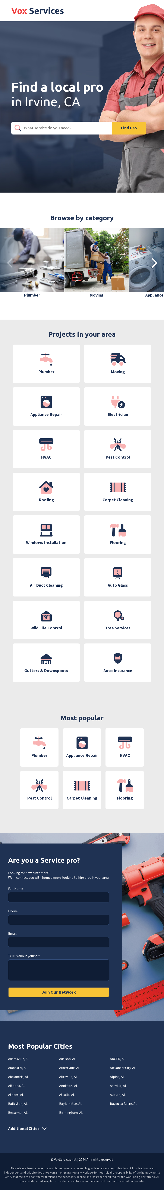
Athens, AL (16, 1094)
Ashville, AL (118, 1085)
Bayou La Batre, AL (123, 1103)
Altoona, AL (16, 1085)
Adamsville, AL (18, 1059)
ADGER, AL (117, 1059)
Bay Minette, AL (70, 1103)
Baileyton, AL (18, 1103)
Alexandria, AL (18, 1077)
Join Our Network (59, 992)
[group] (32, 263)
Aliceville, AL (68, 1077)
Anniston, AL (68, 1085)
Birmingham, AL (71, 1112)
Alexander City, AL (123, 1068)
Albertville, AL (69, 1068)
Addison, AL (67, 1059)
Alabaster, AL (17, 1068)
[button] (154, 263)
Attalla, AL (67, 1094)
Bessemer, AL (18, 1112)
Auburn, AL (118, 1094)
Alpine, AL (117, 1077)
